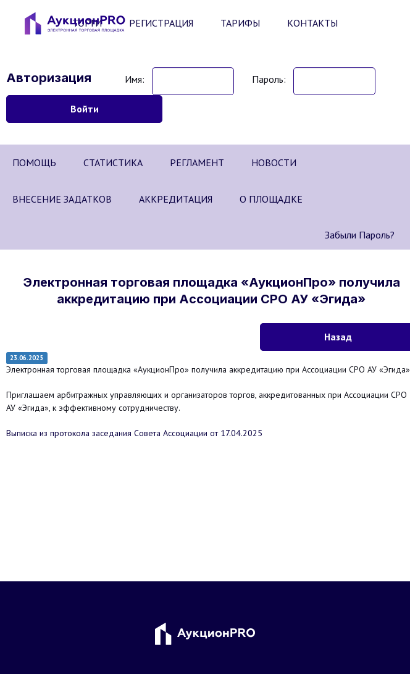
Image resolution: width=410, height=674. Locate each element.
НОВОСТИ (273, 162)
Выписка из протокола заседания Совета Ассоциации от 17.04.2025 (134, 433)
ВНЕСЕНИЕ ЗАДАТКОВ (62, 199)
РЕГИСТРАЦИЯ (161, 23)
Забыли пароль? (360, 235)
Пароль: (269, 79)
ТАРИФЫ (240, 23)
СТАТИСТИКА (113, 162)
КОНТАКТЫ (312, 23)
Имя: (134, 79)
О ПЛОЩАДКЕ (271, 199)
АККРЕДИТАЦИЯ (175, 199)
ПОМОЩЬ (34, 162)
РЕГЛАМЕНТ (197, 162)
